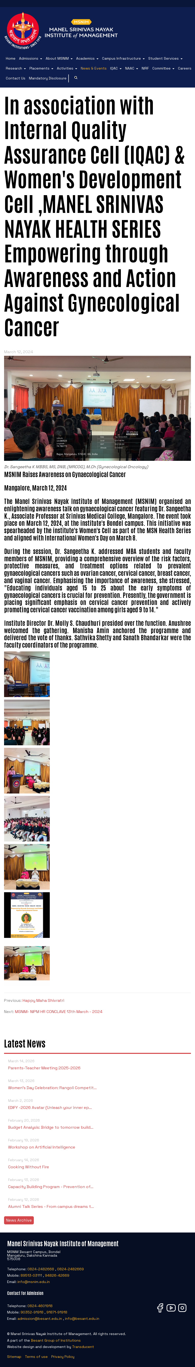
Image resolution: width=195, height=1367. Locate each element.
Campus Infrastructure (121, 58)
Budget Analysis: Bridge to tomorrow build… (97, 1123)
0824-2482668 (40, 1269)
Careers (184, 68)
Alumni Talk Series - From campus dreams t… (97, 1202)
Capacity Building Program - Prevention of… (97, 1183)
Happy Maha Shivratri (43, 1000)
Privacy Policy (62, 1356)
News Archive (19, 1220)
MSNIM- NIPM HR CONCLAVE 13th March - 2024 (58, 1011)
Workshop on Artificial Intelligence (97, 1143)
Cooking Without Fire (97, 1163)
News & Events (94, 68)
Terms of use (36, 1356)
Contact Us (15, 78)
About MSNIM (57, 58)
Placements (39, 68)
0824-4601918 (40, 1306)
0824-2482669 (70, 1269)
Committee (161, 68)
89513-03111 (31, 1275)
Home (10, 58)
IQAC (114, 68)
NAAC (129, 68)
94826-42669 (57, 1275)
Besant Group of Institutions (56, 1340)
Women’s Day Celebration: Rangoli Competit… (97, 1084)
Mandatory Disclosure (48, 78)
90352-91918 (32, 1312)
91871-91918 (56, 1312)
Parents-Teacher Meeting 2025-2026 (97, 1064)
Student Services (163, 58)
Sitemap (14, 1356)
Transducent (83, 1346)
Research (14, 68)
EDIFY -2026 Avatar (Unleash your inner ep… (97, 1104)
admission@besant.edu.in (40, 1318)
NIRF (145, 68)
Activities (65, 68)
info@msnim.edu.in (34, 1281)
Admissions (28, 58)
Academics (85, 58)
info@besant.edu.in (82, 1318)
